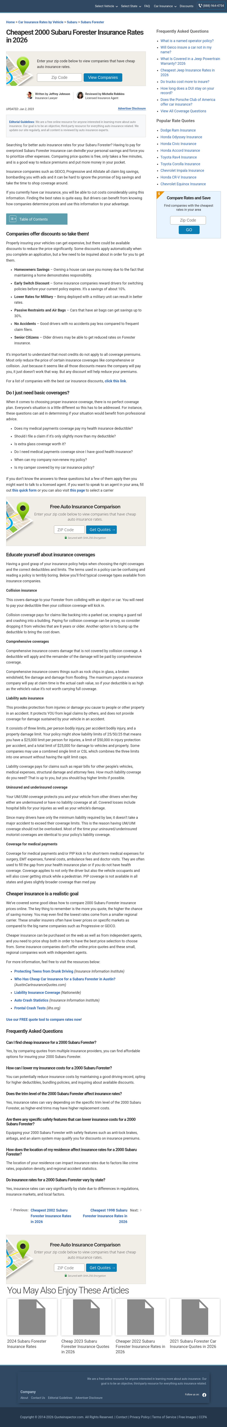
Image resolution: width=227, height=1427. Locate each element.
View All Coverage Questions (183, 111)
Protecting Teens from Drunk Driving (43, 971)
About (24, 1397)
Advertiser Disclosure (132, 108)
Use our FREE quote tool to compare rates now (43, 1020)
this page (77, 490)
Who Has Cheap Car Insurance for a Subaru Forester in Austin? (64, 979)
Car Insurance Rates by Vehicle (40, 22)
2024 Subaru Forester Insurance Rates (32, 1324)
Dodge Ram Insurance (178, 130)
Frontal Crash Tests (30, 1008)
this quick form (24, 490)
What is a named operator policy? (187, 41)
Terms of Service (164, 1417)
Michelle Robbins (113, 94)
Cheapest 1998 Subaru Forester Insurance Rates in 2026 (105, 1216)
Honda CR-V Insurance (179, 177)
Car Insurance (165, 6)
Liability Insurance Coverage (37, 993)
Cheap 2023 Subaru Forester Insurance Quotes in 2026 (86, 1326)
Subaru (72, 22)
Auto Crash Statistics (31, 1000)
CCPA (203, 1417)
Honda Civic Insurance (178, 144)
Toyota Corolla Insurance (180, 164)
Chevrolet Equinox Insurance (183, 184)
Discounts (186, 6)
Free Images (187, 1417)
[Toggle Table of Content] (36, 218)
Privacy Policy (140, 1417)
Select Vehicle (106, 6)
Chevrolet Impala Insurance (182, 170)
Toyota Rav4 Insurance (179, 157)
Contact (121, 1417)
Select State (130, 6)
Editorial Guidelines (21, 122)
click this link (115, 381)
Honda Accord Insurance (180, 150)
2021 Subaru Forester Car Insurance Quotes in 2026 (195, 1324)
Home (10, 22)
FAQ (147, 6)
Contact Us (38, 1397)
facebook (204, 1395)
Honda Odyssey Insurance (181, 137)
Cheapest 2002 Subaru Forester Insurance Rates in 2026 (51, 1216)
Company (28, 1392)
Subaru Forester (92, 22)
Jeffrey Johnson (59, 94)
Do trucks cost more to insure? (185, 82)
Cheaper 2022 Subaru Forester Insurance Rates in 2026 (140, 1326)
